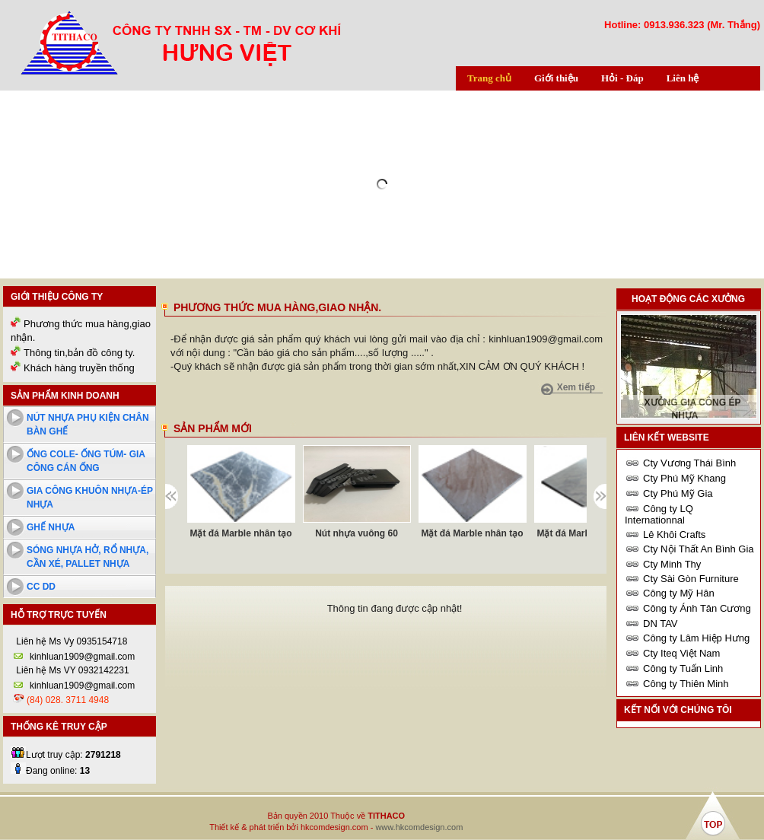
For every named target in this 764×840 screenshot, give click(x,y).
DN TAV (660, 623)
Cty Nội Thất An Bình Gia (698, 549)
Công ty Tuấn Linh (683, 668)
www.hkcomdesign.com (419, 827)
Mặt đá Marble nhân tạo (241, 533)
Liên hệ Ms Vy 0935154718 (70, 641)
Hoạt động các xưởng (688, 299)
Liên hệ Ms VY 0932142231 (71, 670)
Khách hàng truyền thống (79, 368)
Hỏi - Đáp (622, 78)
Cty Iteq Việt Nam (681, 653)
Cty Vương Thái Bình (689, 463)
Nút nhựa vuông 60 (356, 533)
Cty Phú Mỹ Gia (678, 493)
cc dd (41, 586)
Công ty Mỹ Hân (679, 593)
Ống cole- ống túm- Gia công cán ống (86, 461)
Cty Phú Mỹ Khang (684, 478)
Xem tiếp (576, 387)
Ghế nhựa (51, 527)
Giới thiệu (556, 78)
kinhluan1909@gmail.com (82, 656)
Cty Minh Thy (672, 564)
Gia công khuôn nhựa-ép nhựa (90, 497)
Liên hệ (683, 78)
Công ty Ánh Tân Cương (697, 608)
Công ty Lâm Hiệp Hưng (696, 638)
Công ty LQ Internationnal (659, 514)
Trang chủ (489, 78)
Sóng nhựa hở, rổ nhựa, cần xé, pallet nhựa (87, 557)
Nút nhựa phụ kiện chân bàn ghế (88, 424)
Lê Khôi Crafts (674, 534)
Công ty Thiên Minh (686, 683)
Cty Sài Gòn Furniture (691, 578)
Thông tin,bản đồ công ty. (79, 352)
